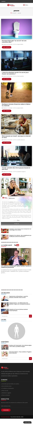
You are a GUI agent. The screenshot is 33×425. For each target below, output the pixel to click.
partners (11, 201)
